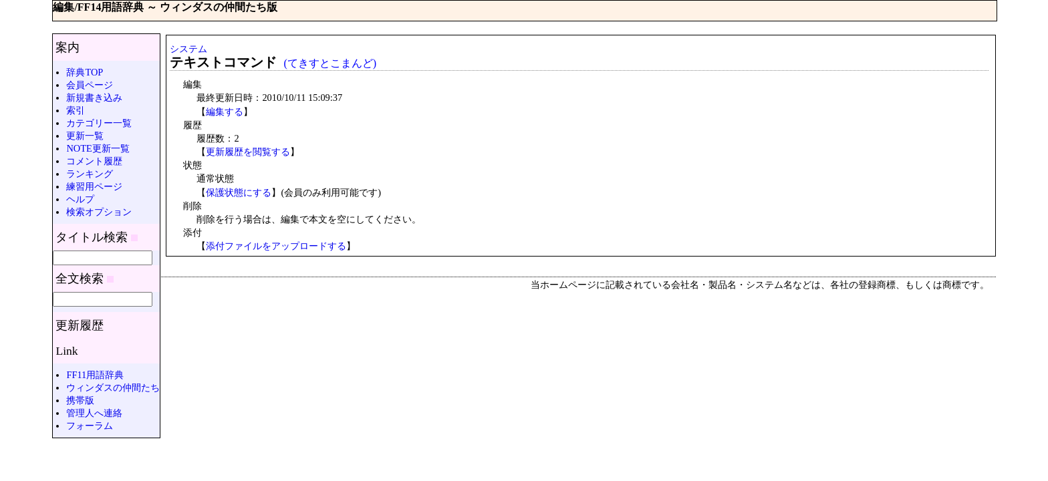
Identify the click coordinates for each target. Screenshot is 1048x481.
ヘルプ (80, 199)
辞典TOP (84, 72)
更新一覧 (85, 135)
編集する (224, 111)
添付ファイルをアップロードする (276, 245)
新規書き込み (94, 97)
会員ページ (89, 84)
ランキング (89, 173)
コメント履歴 (94, 161)
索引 (75, 110)
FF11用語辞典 (95, 374)
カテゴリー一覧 (99, 123)
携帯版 (80, 400)
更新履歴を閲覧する (248, 151)
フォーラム (89, 425)
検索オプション (99, 211)
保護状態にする (238, 192)
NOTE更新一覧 (97, 148)
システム (188, 48)
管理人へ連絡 (94, 413)
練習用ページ (94, 186)
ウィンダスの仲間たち (113, 387)
